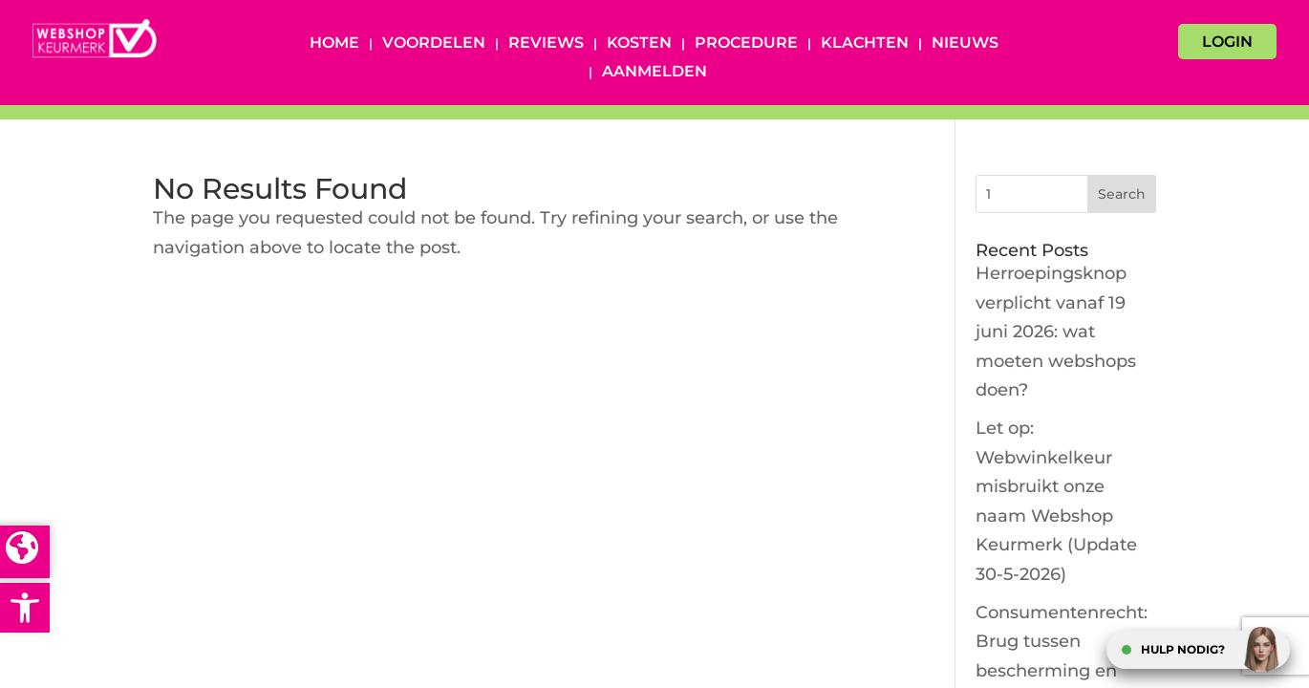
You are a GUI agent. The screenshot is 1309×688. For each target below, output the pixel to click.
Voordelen (433, 44)
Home (334, 44)
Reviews (546, 44)
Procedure (746, 44)
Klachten (865, 44)
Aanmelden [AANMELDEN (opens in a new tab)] (654, 72)
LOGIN (1227, 41)
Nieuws (965, 44)
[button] (25, 608)
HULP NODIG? (1183, 649)
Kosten (639, 44)
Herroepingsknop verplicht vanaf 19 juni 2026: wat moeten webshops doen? (1056, 331)
